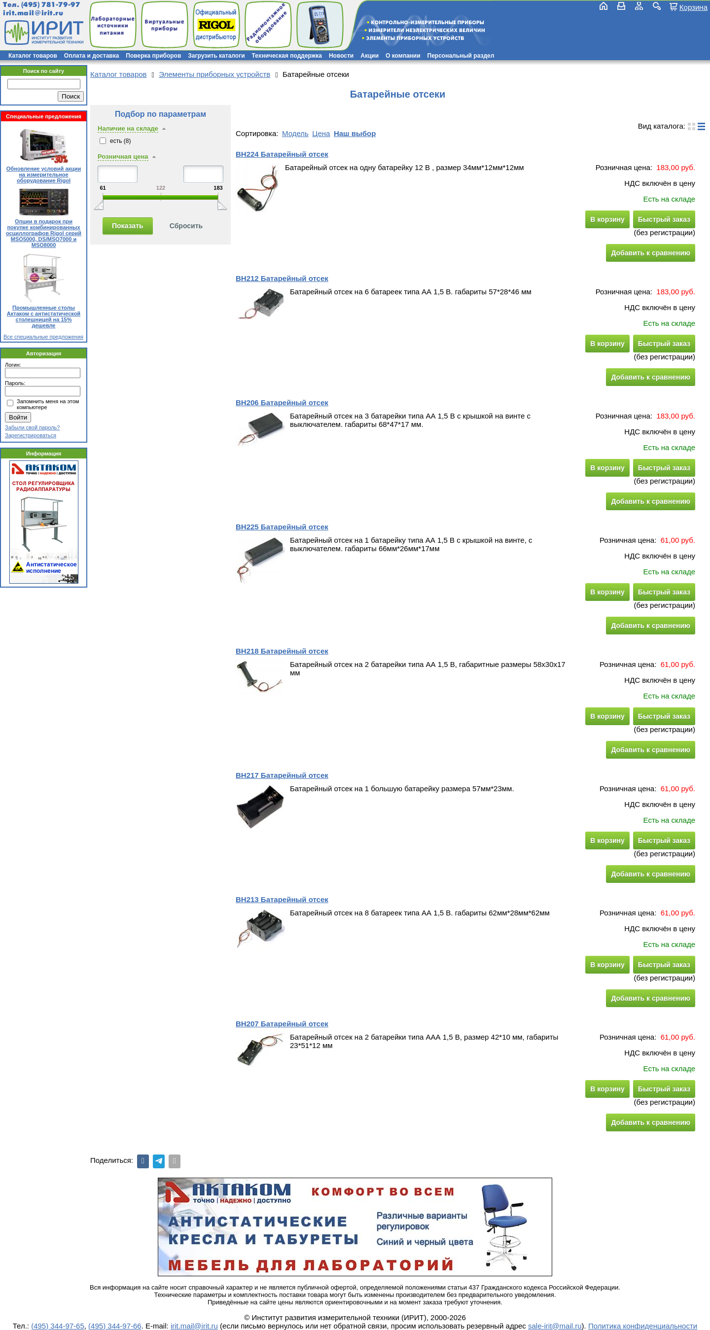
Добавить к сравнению (650, 253)
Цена (321, 133)
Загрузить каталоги (216, 55)
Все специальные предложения (43, 337)
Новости (341, 55)
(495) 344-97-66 (115, 1326)
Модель (295, 133)
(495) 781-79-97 (50, 4)
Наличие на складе (128, 128)
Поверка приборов (153, 55)
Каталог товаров (32, 55)
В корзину (607, 219)
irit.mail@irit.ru (33, 13)
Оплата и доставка (91, 55)
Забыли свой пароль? (32, 427)
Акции (369, 55)
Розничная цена (123, 156)
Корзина (693, 7)
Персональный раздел (461, 55)
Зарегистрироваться (30, 435)
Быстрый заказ (664, 219)
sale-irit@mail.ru (555, 1326)
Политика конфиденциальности (642, 1326)
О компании (403, 55)
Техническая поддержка (287, 55)
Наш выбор (355, 133)
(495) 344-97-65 (57, 1326)
